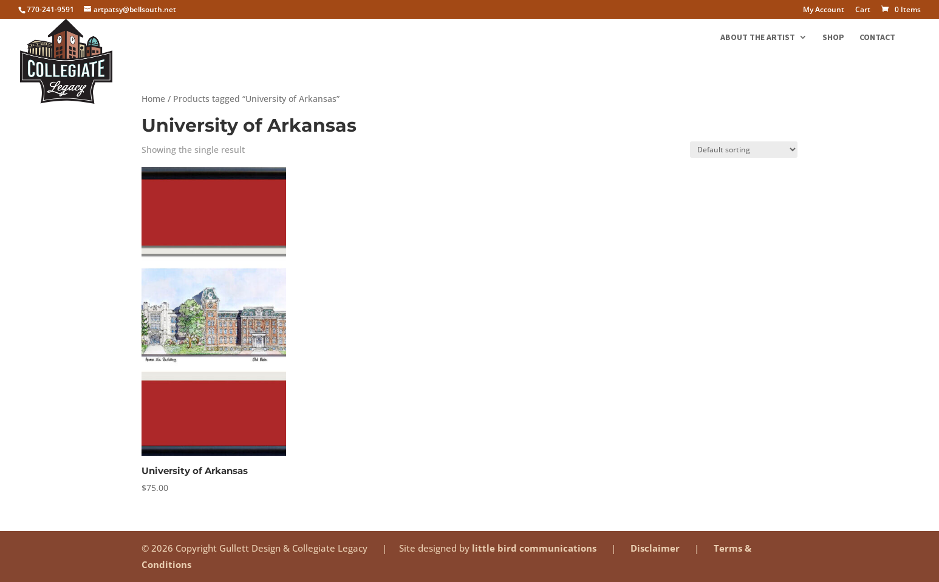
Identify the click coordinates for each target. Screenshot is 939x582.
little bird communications (535, 548)
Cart (862, 10)
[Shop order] (743, 149)
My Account (823, 10)
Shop (833, 37)
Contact (877, 37)
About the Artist (757, 37)
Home (153, 98)
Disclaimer (656, 548)
